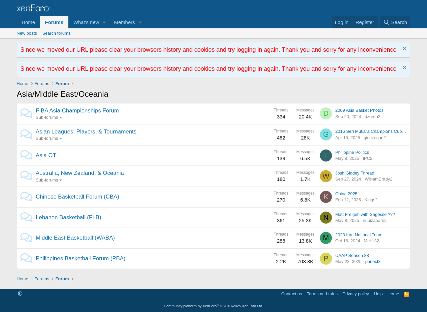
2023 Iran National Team (358, 234)
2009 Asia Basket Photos (359, 110)
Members (124, 22)
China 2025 (346, 193)
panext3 (373, 261)
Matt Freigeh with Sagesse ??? (365, 214)
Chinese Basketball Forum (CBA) (77, 197)
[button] (104, 22)
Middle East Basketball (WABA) (75, 238)
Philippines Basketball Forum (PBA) (80, 258)
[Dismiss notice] (404, 49)
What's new (86, 22)
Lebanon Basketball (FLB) (68, 217)
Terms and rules (322, 293)
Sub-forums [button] (47, 117)
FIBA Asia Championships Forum (77, 110)
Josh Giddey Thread (354, 173)
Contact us (291, 293)
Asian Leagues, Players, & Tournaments (86, 131)
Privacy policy (356, 293)
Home (28, 22)
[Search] (395, 22)
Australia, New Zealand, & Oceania (80, 173)
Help (378, 293)
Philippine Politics (352, 152)
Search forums (56, 33)
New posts (27, 33)
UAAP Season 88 (352, 255)
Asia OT (46, 155)
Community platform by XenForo (213, 306)
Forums (54, 22)
